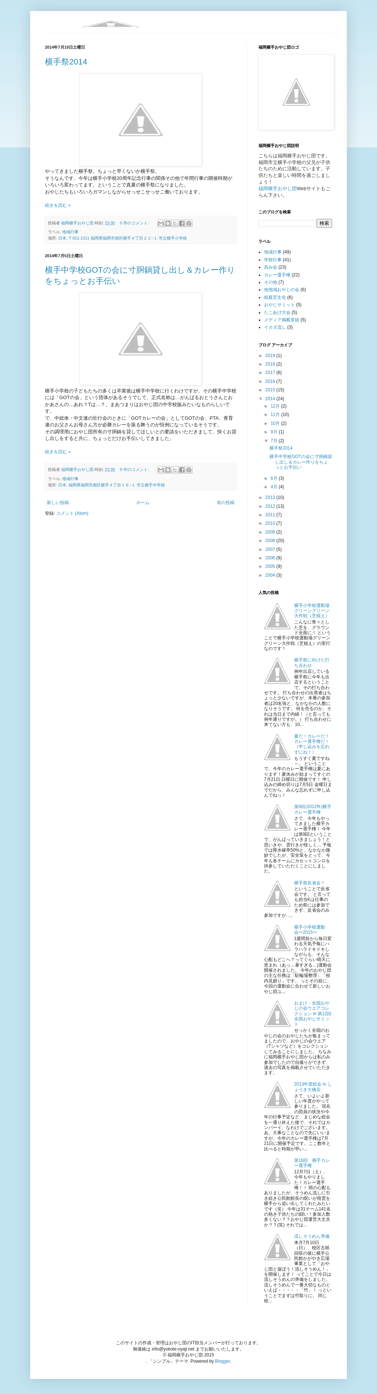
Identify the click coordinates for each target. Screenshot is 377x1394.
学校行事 (273, 259)
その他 (270, 282)
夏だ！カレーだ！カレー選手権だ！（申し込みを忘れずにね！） (312, 744)
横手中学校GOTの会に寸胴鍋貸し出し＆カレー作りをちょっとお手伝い (300, 462)
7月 (275, 440)
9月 (275, 431)
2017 (270, 372)
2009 (270, 532)
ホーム (142, 502)
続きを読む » (58, 205)
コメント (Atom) (72, 513)
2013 (270, 497)
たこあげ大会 (277, 312)
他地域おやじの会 (281, 289)
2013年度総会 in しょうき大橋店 (313, 1087)
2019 (270, 355)
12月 (276, 406)
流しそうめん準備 (312, 1236)
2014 (270, 398)
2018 (270, 364)
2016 (270, 381)
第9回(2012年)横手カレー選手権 (312, 809)
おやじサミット (279, 304)
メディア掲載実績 (281, 319)
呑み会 (270, 267)
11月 (276, 414)
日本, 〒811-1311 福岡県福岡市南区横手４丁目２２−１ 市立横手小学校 (122, 238)
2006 (270, 557)
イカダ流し (275, 327)
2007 (270, 549)
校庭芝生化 (275, 297)
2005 (270, 566)
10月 (276, 423)
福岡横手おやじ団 (277, 188)
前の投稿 (226, 502)
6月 (275, 478)
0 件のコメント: (135, 223)
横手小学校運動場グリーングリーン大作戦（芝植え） (312, 611)
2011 (270, 514)
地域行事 (70, 232)
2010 (270, 523)
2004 (270, 575)
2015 (270, 389)
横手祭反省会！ (309, 882)
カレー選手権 (277, 274)
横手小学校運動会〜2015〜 (309, 930)
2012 (270, 506)
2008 (270, 540)
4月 (275, 486)
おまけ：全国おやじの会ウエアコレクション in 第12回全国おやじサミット (312, 1013)
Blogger (222, 1361)
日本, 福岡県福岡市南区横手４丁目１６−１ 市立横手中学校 (111, 485)
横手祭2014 (66, 61)
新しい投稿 (58, 502)
